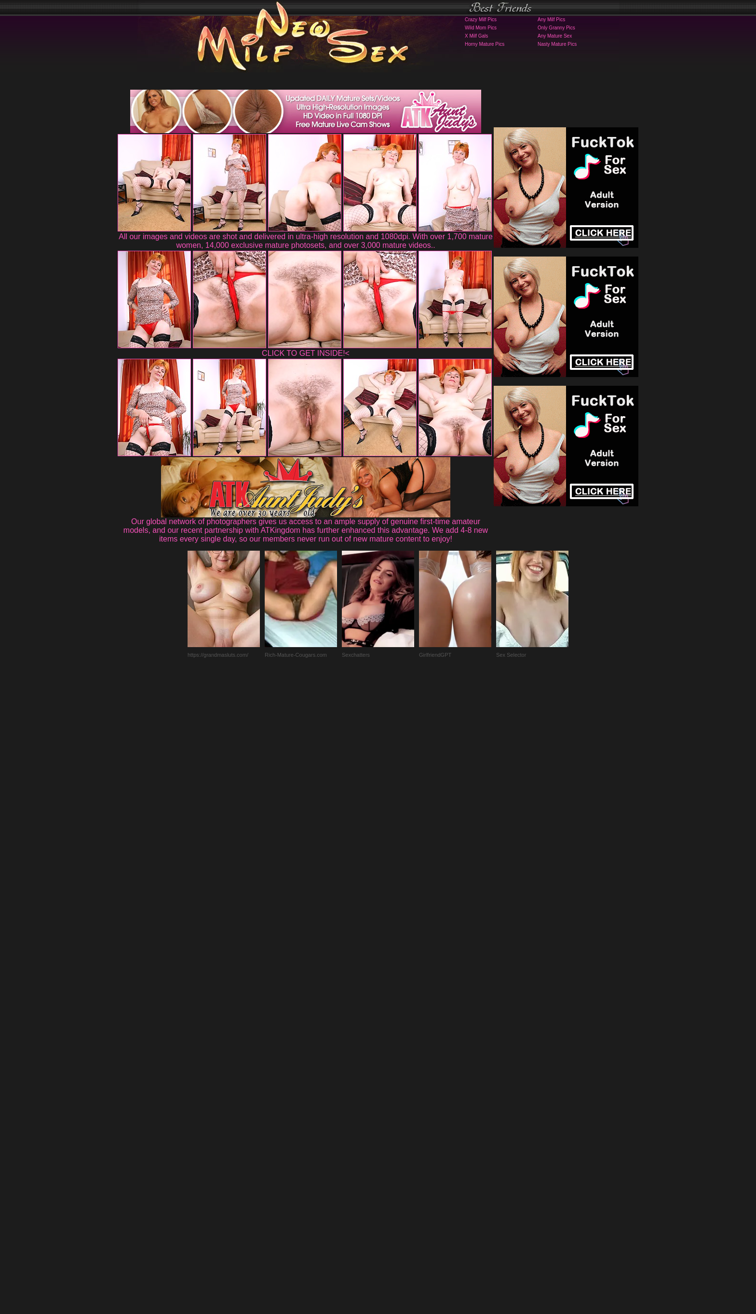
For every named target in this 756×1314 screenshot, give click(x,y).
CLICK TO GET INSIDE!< (306, 353)
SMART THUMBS (395, 1123)
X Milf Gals (476, 36)
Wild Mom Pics (481, 27)
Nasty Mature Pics (557, 44)
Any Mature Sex (555, 36)
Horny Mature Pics (484, 44)
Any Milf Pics (551, 19)
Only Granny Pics (556, 27)
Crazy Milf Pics (481, 19)
